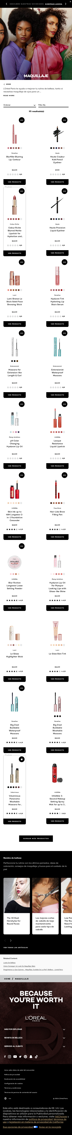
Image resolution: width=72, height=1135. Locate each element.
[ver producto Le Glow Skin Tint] (57, 679)
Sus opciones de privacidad (20, 1127)
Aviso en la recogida (50, 1127)
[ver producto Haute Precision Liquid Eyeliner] (57, 253)
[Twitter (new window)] (20, 1057)
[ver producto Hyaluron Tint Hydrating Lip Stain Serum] (57, 324)
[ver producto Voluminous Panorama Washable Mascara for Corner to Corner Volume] (14, 821)
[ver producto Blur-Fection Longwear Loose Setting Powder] (14, 608)
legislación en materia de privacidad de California (36, 1122)
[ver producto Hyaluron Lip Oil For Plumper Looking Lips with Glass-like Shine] (57, 608)
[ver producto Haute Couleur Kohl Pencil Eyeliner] (57, 182)
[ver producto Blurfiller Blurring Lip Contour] (14, 182)
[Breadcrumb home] (7, 979)
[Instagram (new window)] (9, 1056)
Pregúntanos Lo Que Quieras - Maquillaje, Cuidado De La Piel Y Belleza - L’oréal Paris (33, 969)
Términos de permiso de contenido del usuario (20, 1092)
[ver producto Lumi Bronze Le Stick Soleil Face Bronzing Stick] (14, 324)
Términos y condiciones (12, 1088)
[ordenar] (19, 105)
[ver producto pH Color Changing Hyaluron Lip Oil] (14, 466)
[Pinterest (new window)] (25, 1056)
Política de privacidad (12, 1074)
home (7, 84)
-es (7, 1098)
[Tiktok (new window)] (36, 1056)
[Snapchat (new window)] (30, 1056)
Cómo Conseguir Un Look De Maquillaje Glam (19, 966)
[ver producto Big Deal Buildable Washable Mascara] (57, 750)
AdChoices (61, 1116)
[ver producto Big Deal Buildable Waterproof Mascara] (14, 750)
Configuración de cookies (13, 1083)
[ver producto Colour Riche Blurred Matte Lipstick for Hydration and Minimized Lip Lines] (14, 253)
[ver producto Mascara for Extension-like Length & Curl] (14, 395)
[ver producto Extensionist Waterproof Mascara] (57, 395)
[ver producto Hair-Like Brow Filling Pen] (57, 537)
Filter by (42, 105)
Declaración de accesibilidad (14, 1079)
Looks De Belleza (9, 962)
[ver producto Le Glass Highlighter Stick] (14, 679)
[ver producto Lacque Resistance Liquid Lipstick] (57, 466)
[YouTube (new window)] (15, 1056)
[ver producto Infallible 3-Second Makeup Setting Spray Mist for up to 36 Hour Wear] (57, 821)
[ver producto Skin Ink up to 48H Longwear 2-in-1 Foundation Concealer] (14, 537)
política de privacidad (41, 1119)
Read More (9, 95)
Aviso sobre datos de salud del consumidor (19, 1070)
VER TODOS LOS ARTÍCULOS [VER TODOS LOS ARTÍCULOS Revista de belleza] (15, 947)
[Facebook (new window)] (5, 1056)
